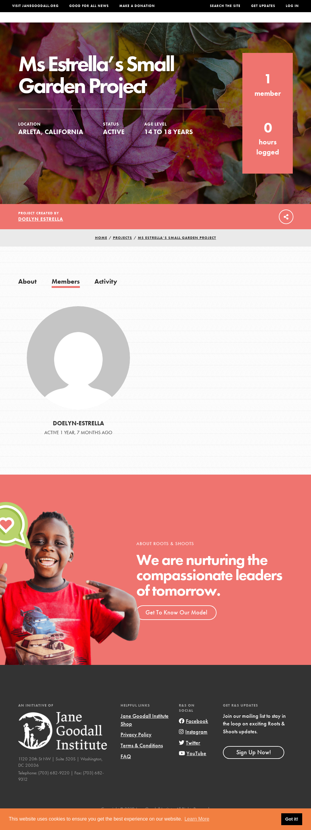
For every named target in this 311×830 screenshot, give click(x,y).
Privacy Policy (136, 746)
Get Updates (263, 6)
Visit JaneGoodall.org (35, 6)
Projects (221, 23)
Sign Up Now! (253, 764)
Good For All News (89, 6)
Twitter (189, 754)
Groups (247, 23)
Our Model (190, 23)
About (88, 23)
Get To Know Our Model (176, 624)
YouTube (192, 765)
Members (66, 293)
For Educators (152, 23)
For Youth (114, 23)
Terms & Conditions (142, 757)
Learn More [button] (196, 818)
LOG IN (292, 6)
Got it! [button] (291, 819)
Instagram (193, 743)
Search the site (225, 6)
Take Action (280, 23)
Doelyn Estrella (40, 231)
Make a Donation (137, 6)
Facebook (193, 733)
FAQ (126, 768)
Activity (105, 293)
